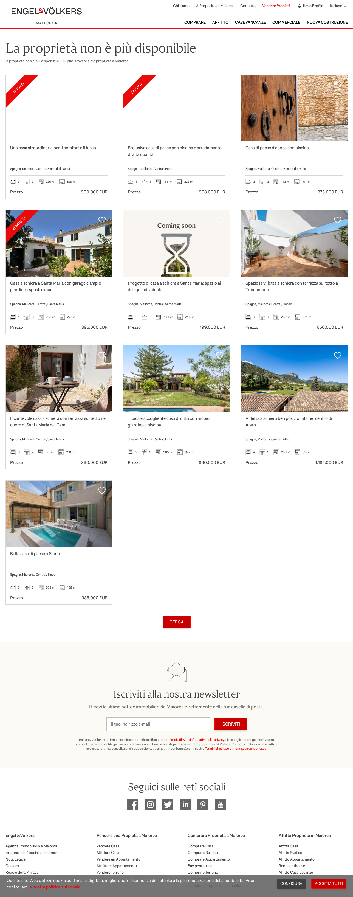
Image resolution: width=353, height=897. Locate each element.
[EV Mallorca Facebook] (132, 804)
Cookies (12, 865)
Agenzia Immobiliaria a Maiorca (31, 845)
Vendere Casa (108, 845)
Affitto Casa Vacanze (296, 872)
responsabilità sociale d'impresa (31, 852)
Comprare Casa (201, 845)
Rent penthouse (292, 865)
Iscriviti (230, 724)
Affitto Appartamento (297, 859)
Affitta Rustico (290, 852)
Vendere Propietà (276, 5)
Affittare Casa (108, 852)
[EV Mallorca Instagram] (150, 804)
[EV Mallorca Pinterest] (202, 804)
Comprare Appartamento (209, 859)
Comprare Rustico (203, 852)
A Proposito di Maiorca (215, 5)
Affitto (220, 22)
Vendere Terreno (110, 872)
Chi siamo (181, 5)
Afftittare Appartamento (117, 865)
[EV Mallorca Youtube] (220, 804)
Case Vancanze (250, 22)
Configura (291, 883)
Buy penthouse (200, 865)
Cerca (177, 622)
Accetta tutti (329, 883)
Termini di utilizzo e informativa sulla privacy (193, 740)
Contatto (248, 5)
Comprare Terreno (203, 872)
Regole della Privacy (21, 872)
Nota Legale (15, 859)
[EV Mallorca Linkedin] (185, 804)
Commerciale (286, 22)
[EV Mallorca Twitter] (167, 804)
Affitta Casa (288, 845)
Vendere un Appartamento (118, 859)
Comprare (195, 22)
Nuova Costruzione (327, 22)
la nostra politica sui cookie (54, 887)
